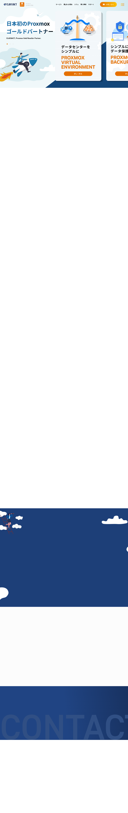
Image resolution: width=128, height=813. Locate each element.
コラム (76, 4)
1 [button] (8, 44)
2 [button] (11, 44)
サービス (59, 4)
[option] (78, 46)
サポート (91, 4)
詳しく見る (78, 74)
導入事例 (83, 4)
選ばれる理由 (68, 4)
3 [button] (14, 44)
